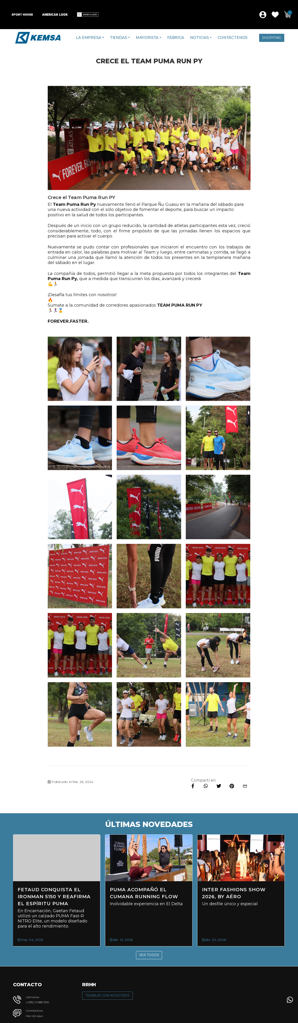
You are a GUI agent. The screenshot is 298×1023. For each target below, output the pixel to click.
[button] (275, 14)
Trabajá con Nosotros (107, 995)
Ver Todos (149, 955)
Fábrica (175, 37)
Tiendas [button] (118, 37)
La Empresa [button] (88, 37)
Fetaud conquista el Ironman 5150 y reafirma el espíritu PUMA (54, 896)
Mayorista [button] (147, 37)
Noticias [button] (199, 37)
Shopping (271, 38)
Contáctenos (232, 37)
